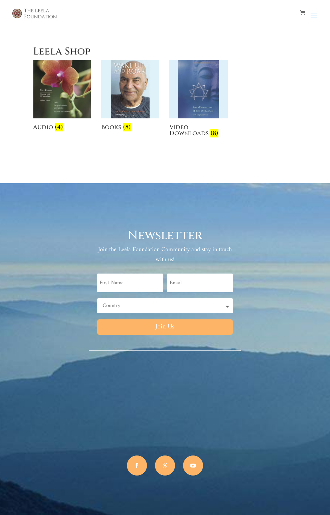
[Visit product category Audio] (62, 96)
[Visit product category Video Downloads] (198, 99)
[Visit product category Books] (130, 96)
